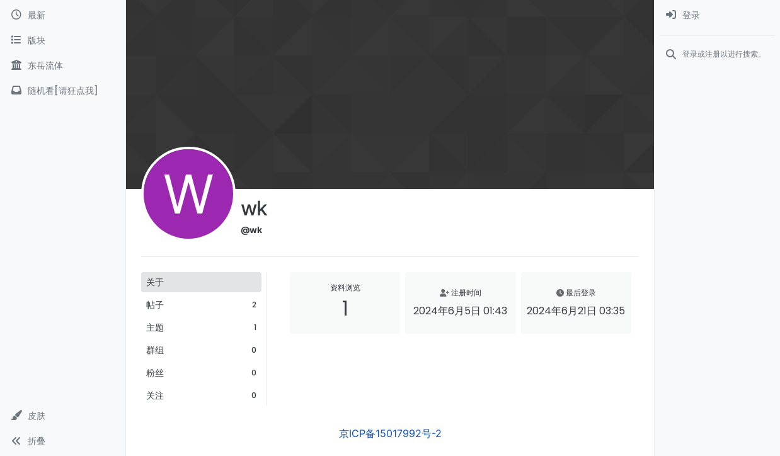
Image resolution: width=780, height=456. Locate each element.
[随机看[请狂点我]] (62, 91)
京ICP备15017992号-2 (390, 433)
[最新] (62, 15)
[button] (62, 416)
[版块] (62, 40)
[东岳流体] (62, 65)
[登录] (717, 15)
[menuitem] (717, 15)
